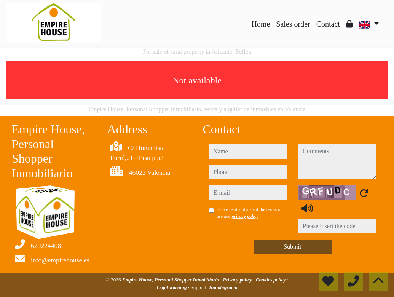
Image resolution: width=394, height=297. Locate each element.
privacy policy (245, 216)
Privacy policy (238, 280)
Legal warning (172, 287)
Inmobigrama (223, 287)
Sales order (293, 24)
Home (260, 24)
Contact (328, 24)
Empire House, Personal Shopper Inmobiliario (171, 280)
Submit (292, 246)
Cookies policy (271, 280)
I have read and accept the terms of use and (249, 213)
